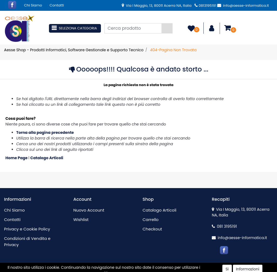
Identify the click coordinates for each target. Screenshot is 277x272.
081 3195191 (224, 226)
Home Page (16, 158)
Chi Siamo (33, 5)
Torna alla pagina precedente (45, 132)
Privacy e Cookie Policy (27, 229)
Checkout (152, 229)
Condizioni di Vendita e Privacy (27, 241)
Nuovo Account (88, 210)
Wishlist (80, 219)
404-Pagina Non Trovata (173, 50)
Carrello (151, 219)
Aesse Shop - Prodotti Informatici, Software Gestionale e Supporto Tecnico (73, 50)
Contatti (57, 5)
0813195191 (205, 5)
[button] (167, 28)
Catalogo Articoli (46, 158)
